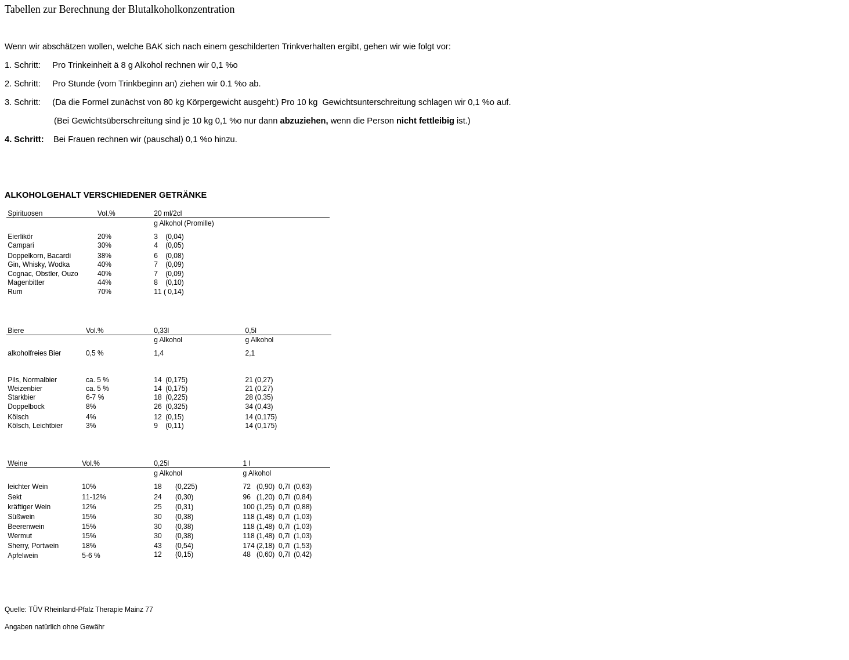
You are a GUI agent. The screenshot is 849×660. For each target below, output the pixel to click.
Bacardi (59, 256)
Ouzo (70, 274)
